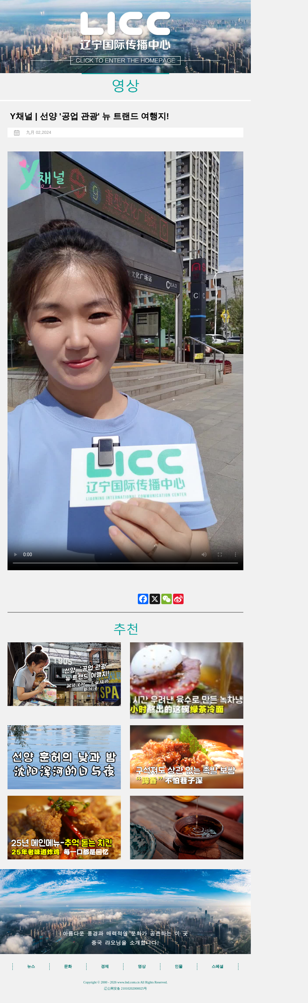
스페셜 (217, 966)
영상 (142, 966)
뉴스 (31, 966)
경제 (105, 966)
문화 (68, 966)
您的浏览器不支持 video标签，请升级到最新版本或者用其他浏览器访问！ (125, 360)
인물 (179, 966)
